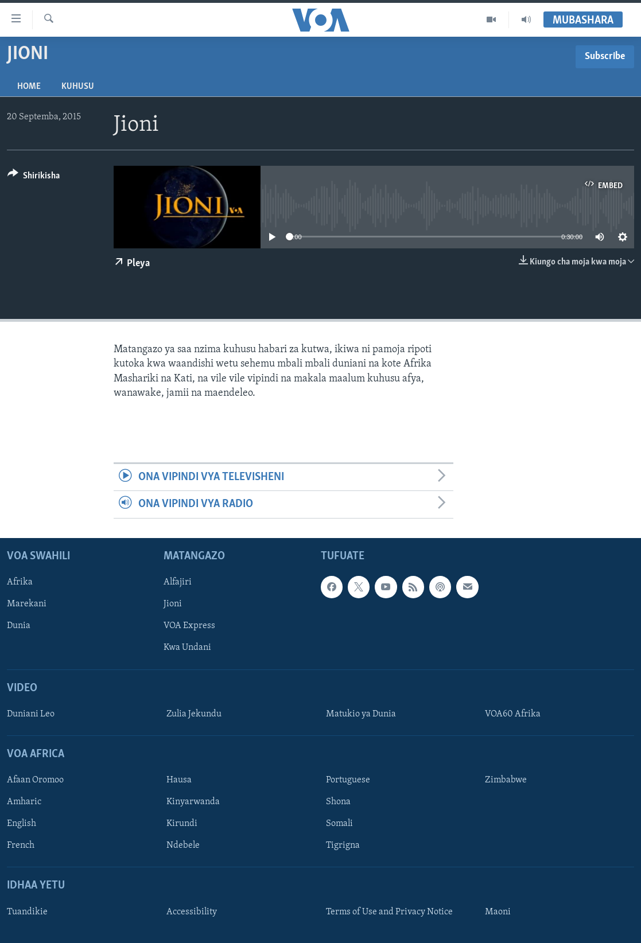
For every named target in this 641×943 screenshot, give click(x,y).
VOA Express (189, 625)
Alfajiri (178, 582)
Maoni (498, 911)
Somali (339, 823)
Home (29, 86)
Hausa (179, 780)
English (21, 823)
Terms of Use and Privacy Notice (389, 911)
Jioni (173, 604)
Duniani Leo (31, 713)
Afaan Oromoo (35, 780)
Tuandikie (27, 911)
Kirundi (181, 823)
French (20, 845)
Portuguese (348, 780)
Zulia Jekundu (194, 713)
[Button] (33, 177)
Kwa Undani (187, 647)
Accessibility (191, 911)
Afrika (20, 582)
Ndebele (183, 845)
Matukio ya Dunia (361, 713)
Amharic (24, 801)
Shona (338, 801)
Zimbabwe (506, 780)
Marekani (26, 604)
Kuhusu (77, 86)
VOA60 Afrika (513, 713)
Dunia (18, 625)
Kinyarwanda (193, 801)
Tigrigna (343, 845)
